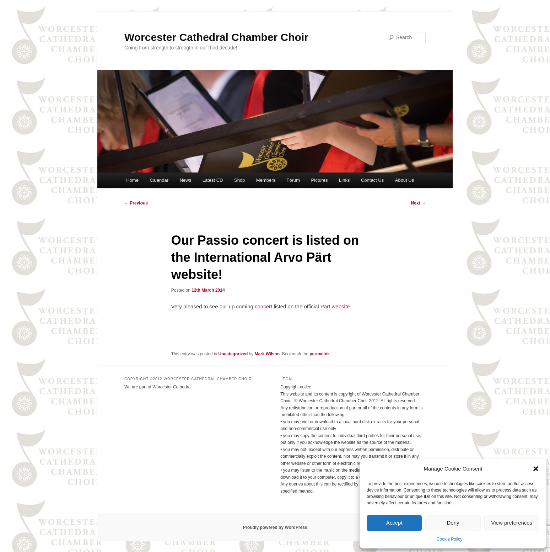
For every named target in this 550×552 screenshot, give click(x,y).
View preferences (512, 523)
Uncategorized (233, 353)
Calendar (159, 180)
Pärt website (335, 306)
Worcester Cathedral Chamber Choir (216, 37)
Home (132, 180)
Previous (136, 203)
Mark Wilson (267, 353)
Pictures (319, 180)
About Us (404, 180)
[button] (535, 468)
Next (418, 203)
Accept (394, 523)
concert (263, 306)
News (186, 180)
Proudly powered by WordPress (275, 527)
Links (344, 180)
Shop (239, 180)
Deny (453, 523)
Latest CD (213, 180)
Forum (293, 180)
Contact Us (372, 180)
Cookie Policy (450, 539)
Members (265, 180)
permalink (319, 353)
